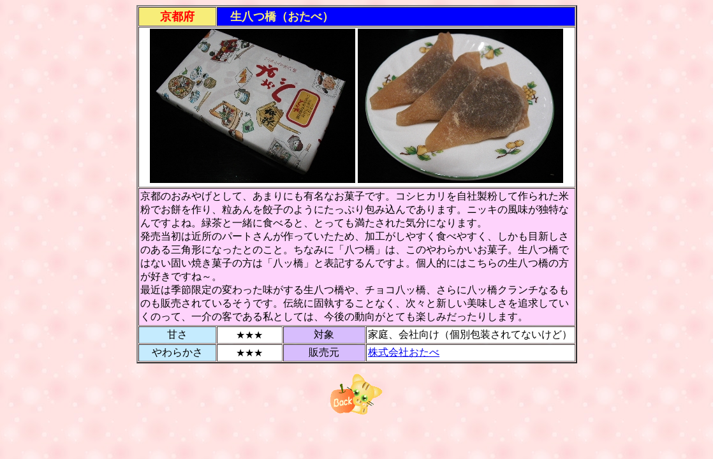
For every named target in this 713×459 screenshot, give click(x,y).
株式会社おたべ (403, 352)
